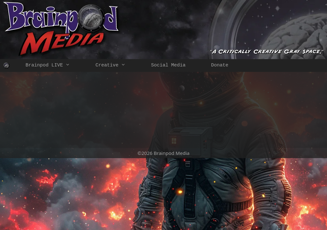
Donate (219, 65)
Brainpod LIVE (54, 65)
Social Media (168, 65)
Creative (116, 65)
